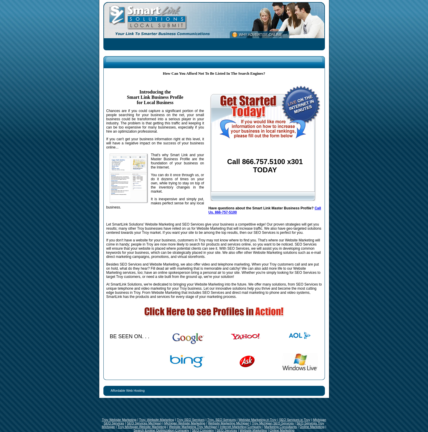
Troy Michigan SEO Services (273, 423)
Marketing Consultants (280, 426)
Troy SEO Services (191, 419)
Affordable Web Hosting (128, 390)
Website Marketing (253, 430)
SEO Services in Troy (294, 419)
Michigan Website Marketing (184, 423)
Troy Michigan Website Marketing (142, 426)
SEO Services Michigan (144, 423)
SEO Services (226, 430)
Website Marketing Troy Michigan (193, 426)
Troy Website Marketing (119, 419)
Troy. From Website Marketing (157, 293)
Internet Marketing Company (240, 426)
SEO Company (203, 430)
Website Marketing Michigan (228, 423)
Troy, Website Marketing (156, 419)
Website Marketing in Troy (257, 419)
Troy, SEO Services (221, 419)
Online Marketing (312, 426)
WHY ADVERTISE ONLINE (260, 35)
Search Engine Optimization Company (161, 430)
